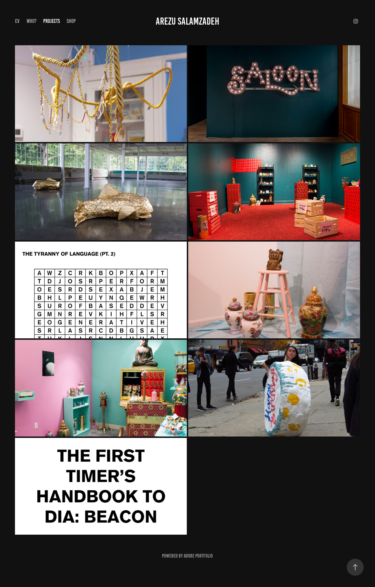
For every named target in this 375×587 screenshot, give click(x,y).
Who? (31, 21)
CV (17, 21)
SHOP (71, 21)
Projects (51, 21)
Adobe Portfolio (198, 556)
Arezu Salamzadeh (187, 21)
